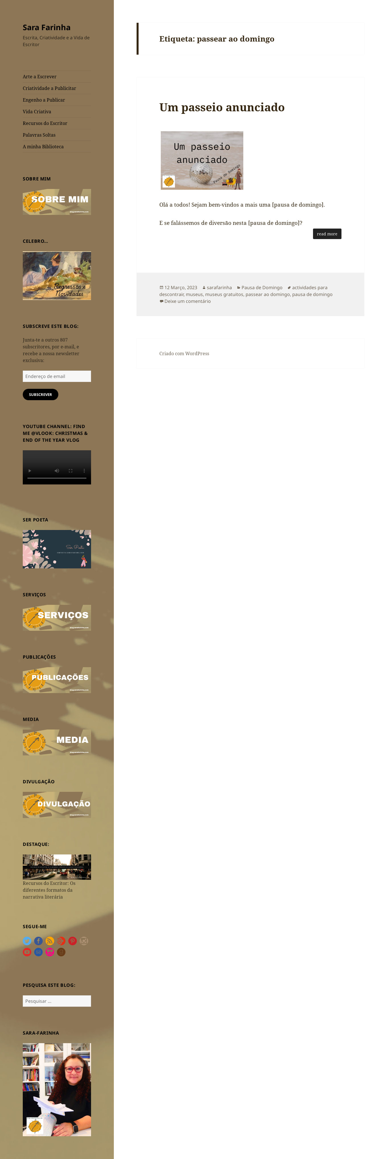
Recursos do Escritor (45, 123)
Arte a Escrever (40, 76)
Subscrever (40, 394)
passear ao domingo (268, 294)
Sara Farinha (47, 27)
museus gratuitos (224, 294)
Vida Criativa (37, 111)
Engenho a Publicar (44, 100)
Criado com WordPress (184, 353)
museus (194, 294)
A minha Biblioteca (43, 146)
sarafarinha (219, 287)
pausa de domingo (312, 294)
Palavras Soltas (39, 135)
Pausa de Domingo (262, 287)
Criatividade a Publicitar (49, 88)
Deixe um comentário (187, 301)
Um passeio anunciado (222, 106)
